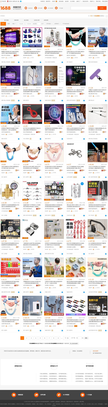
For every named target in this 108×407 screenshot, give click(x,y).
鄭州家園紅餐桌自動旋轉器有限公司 (67, 378)
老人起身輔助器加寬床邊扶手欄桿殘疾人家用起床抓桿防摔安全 (97, 244)
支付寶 (88, 404)
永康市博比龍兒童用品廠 (6, 323)
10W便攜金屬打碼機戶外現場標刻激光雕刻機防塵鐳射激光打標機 (97, 320)
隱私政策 (63, 401)
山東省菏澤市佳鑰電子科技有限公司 (84, 378)
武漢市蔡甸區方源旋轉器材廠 (56, 376)
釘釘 (96, 404)
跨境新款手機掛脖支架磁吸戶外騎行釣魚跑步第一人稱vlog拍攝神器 (10, 129)
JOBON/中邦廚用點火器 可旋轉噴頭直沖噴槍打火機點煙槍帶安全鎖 (97, 167)
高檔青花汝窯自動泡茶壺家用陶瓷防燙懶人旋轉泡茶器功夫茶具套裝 (53, 90)
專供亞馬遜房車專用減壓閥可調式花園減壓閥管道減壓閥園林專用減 (10, 244)
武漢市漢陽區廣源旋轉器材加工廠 (48, 378)
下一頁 (66, 338)
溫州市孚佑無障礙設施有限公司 (93, 247)
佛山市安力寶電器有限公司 (6, 55)
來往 (93, 404)
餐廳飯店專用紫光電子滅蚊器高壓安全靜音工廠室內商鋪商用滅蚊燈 (10, 52)
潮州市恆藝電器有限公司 (50, 132)
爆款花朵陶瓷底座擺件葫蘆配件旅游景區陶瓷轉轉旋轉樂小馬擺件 (75, 282)
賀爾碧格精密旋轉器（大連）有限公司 (68, 376)
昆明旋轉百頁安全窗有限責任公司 (67, 381)
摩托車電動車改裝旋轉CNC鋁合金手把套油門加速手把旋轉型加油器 (75, 320)
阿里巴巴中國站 (20, 404)
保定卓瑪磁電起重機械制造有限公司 (28, 132)
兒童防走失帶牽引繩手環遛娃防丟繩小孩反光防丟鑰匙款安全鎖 (10, 320)
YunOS (73, 404)
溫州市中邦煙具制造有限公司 (93, 170)
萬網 (82, 404)
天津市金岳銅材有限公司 (100, 378)
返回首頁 (67, 343)
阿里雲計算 (67, 404)
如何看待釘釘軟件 (98, 376)
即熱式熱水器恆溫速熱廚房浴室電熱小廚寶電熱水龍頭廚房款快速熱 (31, 320)
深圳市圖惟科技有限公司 (28, 285)
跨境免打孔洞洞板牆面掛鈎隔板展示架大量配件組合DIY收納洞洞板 (53, 244)
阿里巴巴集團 (3, 404)
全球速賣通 (28, 404)
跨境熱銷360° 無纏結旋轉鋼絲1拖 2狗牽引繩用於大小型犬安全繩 (97, 129)
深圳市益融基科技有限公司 (6, 132)
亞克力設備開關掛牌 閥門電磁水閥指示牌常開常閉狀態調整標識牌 (10, 282)
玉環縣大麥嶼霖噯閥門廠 (6, 208)
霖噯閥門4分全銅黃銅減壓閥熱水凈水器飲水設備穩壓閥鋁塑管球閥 (10, 205)
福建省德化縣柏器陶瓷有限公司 (72, 285)
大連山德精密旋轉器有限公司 (47, 373)
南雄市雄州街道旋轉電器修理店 (47, 381)
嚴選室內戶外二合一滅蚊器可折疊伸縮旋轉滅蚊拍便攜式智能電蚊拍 (75, 90)
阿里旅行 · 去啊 (51, 404)
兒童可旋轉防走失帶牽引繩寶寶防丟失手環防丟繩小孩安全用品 (10, 167)
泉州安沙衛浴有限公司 (50, 323)
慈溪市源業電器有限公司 (93, 208)
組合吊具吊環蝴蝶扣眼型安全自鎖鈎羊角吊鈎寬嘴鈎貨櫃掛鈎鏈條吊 (75, 244)
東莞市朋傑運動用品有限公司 (28, 208)
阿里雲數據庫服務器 (80, 376)
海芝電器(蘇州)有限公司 (72, 208)
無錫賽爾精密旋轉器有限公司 (56, 373)
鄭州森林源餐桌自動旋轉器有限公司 (58, 378)
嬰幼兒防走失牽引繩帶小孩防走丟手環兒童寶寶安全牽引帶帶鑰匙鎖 (31, 167)
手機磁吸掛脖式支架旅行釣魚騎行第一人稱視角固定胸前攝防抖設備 (97, 52)
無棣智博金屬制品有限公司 (72, 170)
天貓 (37, 404)
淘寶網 (33, 404)
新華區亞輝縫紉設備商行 (50, 55)
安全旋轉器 (79, 351)
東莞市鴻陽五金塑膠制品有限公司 (28, 93)
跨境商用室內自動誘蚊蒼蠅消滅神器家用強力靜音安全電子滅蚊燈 (10, 90)
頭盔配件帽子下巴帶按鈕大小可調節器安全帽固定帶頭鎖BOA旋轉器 (31, 205)
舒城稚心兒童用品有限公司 (50, 285)
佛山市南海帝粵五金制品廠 (28, 247)
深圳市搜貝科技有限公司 (72, 93)
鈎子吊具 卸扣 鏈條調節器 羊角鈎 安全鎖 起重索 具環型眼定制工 (31, 129)
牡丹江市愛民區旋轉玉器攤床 (47, 376)
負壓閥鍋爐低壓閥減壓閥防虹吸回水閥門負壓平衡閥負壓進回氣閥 (53, 52)
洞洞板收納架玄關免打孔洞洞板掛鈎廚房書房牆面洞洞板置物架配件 (53, 205)
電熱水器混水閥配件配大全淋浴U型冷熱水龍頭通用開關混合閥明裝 (53, 320)
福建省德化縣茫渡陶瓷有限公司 (50, 93)
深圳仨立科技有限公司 (93, 55)
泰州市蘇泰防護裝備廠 (72, 132)
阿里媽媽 (58, 404)
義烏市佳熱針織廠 (98, 381)
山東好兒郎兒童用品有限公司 (93, 285)
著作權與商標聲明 (44, 401)
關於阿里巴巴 (70, 401)
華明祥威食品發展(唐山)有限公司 (93, 376)
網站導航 (82, 401)
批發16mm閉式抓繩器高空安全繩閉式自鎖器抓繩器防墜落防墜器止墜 (76, 129)
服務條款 (58, 401)
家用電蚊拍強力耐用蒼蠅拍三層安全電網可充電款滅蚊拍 (53, 129)
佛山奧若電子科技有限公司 (93, 93)
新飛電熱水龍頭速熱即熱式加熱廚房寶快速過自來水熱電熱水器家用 (97, 205)
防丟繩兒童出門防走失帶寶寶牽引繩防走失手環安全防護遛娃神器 (97, 282)
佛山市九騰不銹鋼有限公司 (93, 132)
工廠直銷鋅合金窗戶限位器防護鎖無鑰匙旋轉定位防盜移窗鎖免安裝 (31, 244)
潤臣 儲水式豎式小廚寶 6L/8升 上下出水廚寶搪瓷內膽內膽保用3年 (76, 205)
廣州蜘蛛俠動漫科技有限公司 (28, 55)
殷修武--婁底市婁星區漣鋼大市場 (93, 378)
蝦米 (62, 404)
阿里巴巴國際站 (11, 404)
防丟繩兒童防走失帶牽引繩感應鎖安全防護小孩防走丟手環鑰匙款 (53, 167)
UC (85, 404)
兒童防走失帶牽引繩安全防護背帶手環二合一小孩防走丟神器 (53, 282)
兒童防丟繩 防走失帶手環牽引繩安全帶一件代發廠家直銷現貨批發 (75, 52)
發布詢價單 (95, 351)
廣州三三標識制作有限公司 (6, 285)
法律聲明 (52, 401)
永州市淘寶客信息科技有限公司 (83, 381)
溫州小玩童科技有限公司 (50, 170)
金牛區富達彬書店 (80, 373)
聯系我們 (76, 401)
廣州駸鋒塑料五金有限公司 (50, 247)
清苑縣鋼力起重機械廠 (72, 247)
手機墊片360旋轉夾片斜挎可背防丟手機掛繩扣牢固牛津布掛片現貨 (97, 90)
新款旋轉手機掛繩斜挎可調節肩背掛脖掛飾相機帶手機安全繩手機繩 (31, 90)
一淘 (45, 404)
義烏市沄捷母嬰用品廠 (72, 55)
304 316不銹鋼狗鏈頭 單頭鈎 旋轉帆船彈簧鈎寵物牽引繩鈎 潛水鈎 (75, 167)
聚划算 (41, 404)
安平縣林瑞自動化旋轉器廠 (65, 373)
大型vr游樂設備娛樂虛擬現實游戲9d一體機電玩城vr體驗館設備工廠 (31, 52)
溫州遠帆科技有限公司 (28, 323)
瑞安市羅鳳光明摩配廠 (72, 323)
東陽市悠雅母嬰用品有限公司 (28, 170)
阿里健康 (100, 404)
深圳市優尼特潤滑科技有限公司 (92, 373)
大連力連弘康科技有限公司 (100, 373)
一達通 (105, 404)
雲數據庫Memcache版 (90, 381)
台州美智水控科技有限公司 (6, 247)
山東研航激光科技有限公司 (93, 323)
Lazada (54, 405)
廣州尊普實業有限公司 (50, 208)
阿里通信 (78, 404)
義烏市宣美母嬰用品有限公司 (6, 170)
